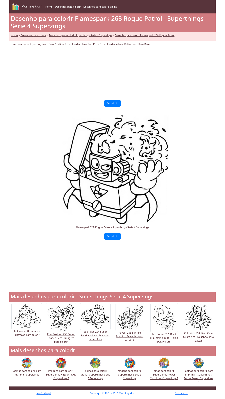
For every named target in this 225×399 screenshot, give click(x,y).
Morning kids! (26, 6)
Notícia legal (44, 393)
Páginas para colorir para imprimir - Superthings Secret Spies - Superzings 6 (198, 372)
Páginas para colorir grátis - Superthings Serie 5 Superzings (95, 370)
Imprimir (112, 103)
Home (48, 6)
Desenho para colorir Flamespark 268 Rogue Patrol (145, 35)
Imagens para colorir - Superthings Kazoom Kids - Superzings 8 (61, 370)
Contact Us (181, 393)
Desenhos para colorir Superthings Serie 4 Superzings (80, 35)
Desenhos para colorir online (100, 6)
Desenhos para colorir (68, 6)
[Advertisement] (112, 73)
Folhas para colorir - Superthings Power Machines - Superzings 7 (164, 370)
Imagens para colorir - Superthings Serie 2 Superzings (130, 370)
